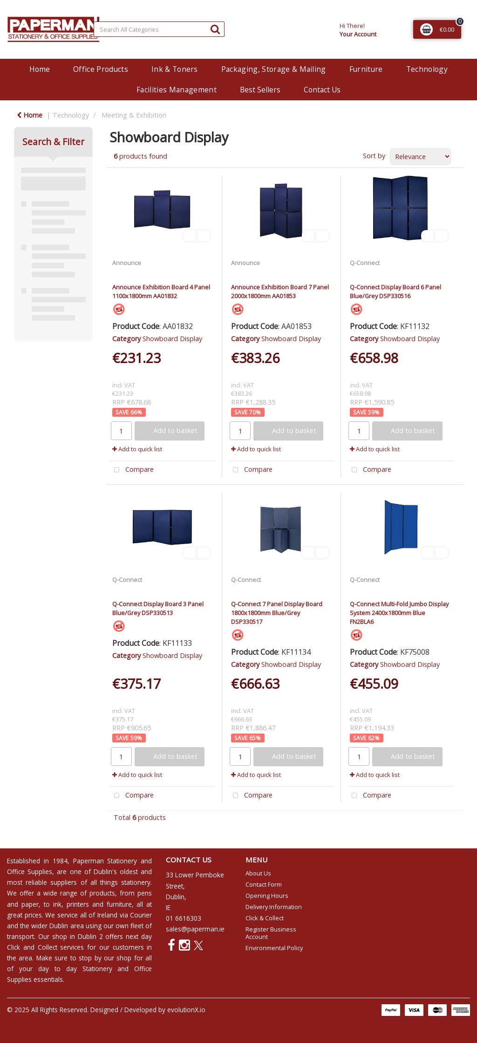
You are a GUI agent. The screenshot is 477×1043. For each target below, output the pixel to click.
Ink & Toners (174, 69)
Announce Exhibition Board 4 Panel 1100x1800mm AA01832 (161, 291)
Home (39, 69)
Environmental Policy (274, 948)
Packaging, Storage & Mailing (273, 69)
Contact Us (322, 89)
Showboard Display (172, 338)
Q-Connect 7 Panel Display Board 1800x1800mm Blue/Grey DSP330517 (276, 613)
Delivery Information (273, 907)
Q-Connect (365, 263)
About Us (258, 873)
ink (57, 904)
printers (78, 904)
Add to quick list (137, 449)
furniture (119, 904)
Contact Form (263, 884)
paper (30, 904)
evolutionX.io (186, 1009)
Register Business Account (270, 933)
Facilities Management (176, 89)
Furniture (366, 69)
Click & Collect (264, 918)
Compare (132, 470)
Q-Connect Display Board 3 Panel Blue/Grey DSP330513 (158, 608)
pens (144, 893)
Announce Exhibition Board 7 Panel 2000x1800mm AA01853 (280, 291)
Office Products (100, 69)
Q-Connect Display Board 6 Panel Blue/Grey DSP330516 (395, 291)
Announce (126, 263)
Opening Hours (266, 895)
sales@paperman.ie (195, 928)
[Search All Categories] (159, 29)
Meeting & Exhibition (134, 115)
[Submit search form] (215, 28)
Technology (427, 69)
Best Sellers (260, 89)
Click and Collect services (45, 947)
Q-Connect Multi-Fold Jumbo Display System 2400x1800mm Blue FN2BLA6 (399, 613)
